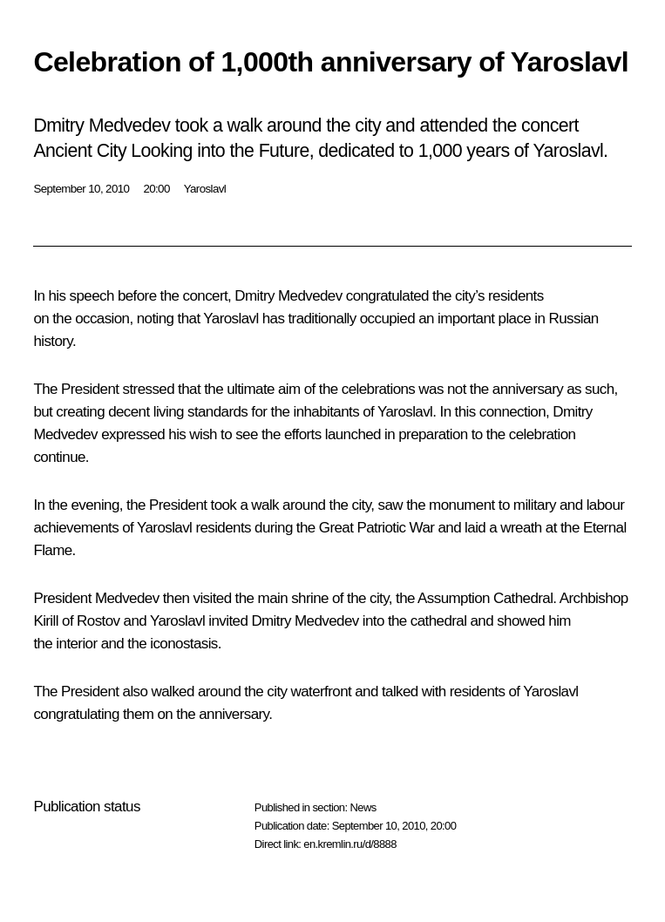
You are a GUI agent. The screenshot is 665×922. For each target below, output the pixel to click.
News (362, 807)
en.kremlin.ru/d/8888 (350, 844)
